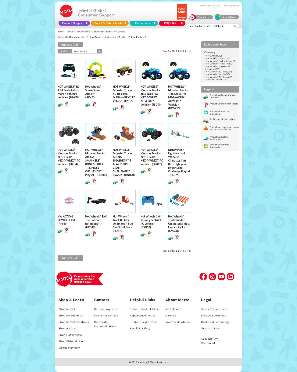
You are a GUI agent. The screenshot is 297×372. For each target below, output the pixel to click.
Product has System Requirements (219, 138)
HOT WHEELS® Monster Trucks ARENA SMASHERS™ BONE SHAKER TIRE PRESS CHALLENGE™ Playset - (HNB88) (96, 162)
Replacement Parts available (223, 119)
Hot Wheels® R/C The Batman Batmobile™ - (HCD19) (96, 222)
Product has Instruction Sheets (224, 103)
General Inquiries (105, 309)
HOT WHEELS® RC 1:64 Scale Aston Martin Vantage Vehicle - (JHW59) (69, 92)
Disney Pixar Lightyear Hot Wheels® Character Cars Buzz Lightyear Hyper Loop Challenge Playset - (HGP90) (179, 162)
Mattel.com (172, 309)
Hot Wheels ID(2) (214, 55)
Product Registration (144, 321)
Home (61, 31)
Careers (170, 315)
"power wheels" (83, 31)
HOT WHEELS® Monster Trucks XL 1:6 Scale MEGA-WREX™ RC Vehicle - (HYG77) (124, 94)
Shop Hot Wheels (70, 334)
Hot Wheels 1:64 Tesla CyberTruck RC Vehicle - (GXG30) (151, 222)
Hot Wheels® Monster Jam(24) (220, 63)
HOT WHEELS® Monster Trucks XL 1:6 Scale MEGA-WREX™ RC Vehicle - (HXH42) (69, 157)
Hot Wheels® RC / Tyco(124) (219, 71)
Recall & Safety (140, 328)
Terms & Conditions (214, 309)
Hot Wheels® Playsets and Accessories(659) (217, 67)
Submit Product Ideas (144, 309)
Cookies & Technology (215, 321)
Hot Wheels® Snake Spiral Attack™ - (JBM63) (93, 92)
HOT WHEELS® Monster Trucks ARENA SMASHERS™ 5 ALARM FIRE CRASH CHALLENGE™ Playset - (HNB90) (124, 162)
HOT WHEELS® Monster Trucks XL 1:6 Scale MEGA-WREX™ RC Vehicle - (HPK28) (152, 157)
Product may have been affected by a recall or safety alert (224, 128)
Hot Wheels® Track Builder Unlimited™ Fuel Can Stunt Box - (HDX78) (123, 224)
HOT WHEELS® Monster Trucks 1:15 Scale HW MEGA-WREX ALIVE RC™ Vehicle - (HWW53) (178, 97)
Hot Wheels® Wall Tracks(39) (219, 77)
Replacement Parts (142, 315)
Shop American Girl (72, 315)
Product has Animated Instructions (220, 112)
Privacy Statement (213, 315)
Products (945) (70, 45)
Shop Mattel (67, 309)
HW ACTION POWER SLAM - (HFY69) (67, 220)
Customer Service (106, 315)
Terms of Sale (210, 328)
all (190, 51)
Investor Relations (177, 321)
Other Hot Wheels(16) (216, 79)
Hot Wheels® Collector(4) (217, 58)
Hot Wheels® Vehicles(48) (218, 74)
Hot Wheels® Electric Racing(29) (221, 61)
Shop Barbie (67, 328)
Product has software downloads (219, 145)
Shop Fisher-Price (71, 341)
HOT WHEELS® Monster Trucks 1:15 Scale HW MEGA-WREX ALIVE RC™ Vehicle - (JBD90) (151, 95)
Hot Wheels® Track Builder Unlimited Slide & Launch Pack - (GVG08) (179, 224)
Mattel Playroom (69, 347)
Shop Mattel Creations (74, 321)
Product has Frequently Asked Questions (223, 96)
